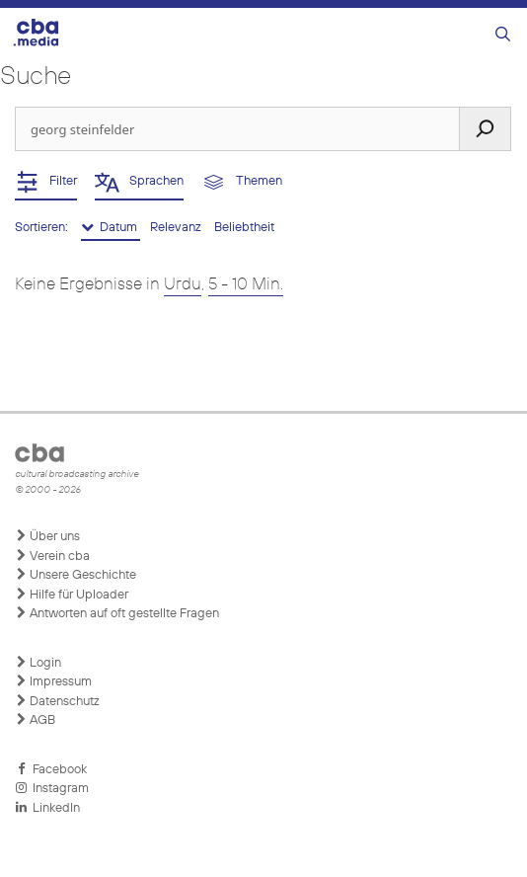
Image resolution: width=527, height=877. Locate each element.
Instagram (52, 788)
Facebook (51, 769)
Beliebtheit (244, 227)
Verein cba (52, 556)
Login (38, 663)
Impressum (53, 681)
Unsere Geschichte (75, 575)
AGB (35, 720)
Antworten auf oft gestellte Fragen (117, 613)
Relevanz (177, 227)
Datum (110, 227)
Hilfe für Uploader (71, 594)
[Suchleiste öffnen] (502, 35)
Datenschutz (57, 701)
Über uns (47, 536)
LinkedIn (47, 808)
